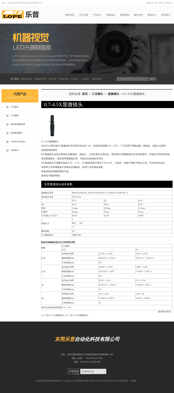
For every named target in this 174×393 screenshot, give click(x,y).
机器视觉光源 (27, 79)
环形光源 (52, 79)
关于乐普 (83, 15)
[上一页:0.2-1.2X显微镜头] (52, 315)
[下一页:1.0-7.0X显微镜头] (76, 315)
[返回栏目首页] (164, 312)
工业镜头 (74, 79)
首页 (85, 93)
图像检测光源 (40, 79)
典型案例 (124, 15)
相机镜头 (111, 15)
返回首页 (150, 3)
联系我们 (169, 3)
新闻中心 (152, 15)
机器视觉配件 (17, 133)
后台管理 (124, 381)
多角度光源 (63, 79)
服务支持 (138, 15)
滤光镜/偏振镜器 (18, 124)
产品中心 (97, 15)
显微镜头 (113, 93)
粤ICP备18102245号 (94, 381)
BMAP (107, 381)
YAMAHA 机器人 (18, 142)
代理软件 (15, 150)
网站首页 (69, 15)
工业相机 (85, 79)
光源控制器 (96, 79)
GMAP (115, 381)
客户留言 (159, 3)
